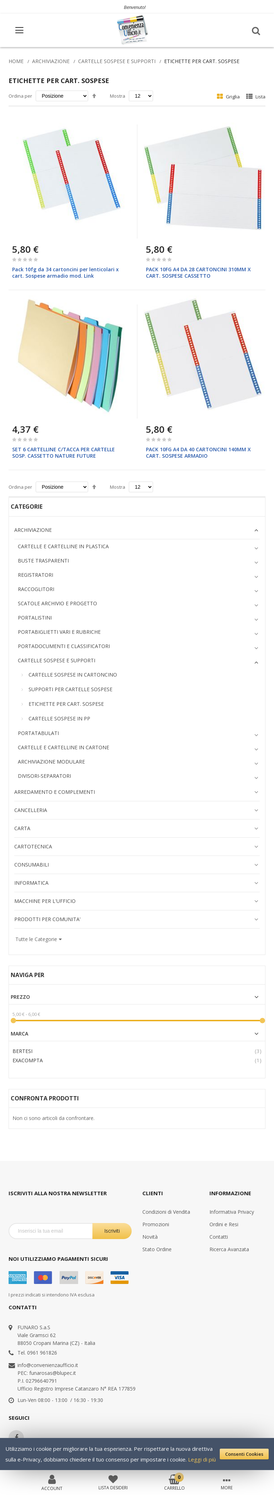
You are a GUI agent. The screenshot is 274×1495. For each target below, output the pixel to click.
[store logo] (133, 30)
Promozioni (155, 1224)
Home (16, 61)
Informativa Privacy (231, 1211)
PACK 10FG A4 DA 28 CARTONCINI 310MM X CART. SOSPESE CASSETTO (198, 272)
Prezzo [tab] (20, 997)
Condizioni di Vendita (166, 1211)
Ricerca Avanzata (229, 1249)
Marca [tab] (19, 1034)
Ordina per (20, 96)
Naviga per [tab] (27, 975)
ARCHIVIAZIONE (51, 61)
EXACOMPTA (27, 1060)
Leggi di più (202, 1459)
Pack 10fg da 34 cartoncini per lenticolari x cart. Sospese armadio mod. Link (65, 272)
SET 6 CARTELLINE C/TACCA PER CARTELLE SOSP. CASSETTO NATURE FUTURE (63, 452)
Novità (150, 1236)
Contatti (218, 1236)
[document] (137, 1454)
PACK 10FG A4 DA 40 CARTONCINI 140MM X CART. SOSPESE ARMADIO (198, 452)
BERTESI (22, 1051)
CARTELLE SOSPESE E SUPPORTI (117, 61)
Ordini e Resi (223, 1224)
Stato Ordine (157, 1249)
